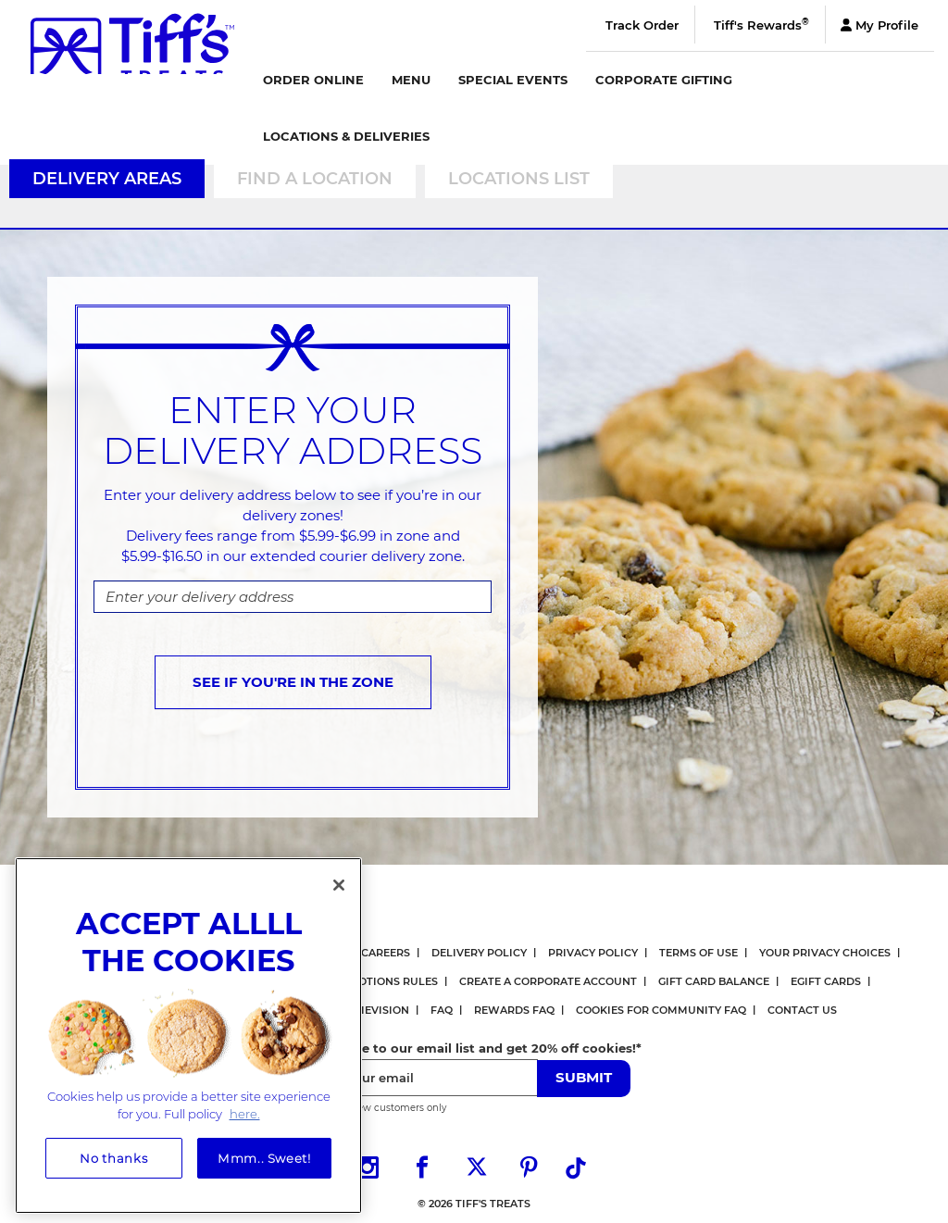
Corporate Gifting (663, 79)
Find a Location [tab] (315, 178)
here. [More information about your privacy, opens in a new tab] (245, 1109)
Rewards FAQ (514, 1010)
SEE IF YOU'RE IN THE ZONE (293, 682)
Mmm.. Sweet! (264, 1153)
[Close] (338, 880)
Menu (411, 79)
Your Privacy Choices (825, 952)
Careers (385, 952)
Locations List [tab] (519, 178)
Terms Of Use (698, 952)
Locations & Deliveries (346, 136)
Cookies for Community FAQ (661, 1010)
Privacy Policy (593, 952)
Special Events (513, 79)
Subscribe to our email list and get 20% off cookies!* (474, 1048)
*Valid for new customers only (376, 1108)
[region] (188, 1031)
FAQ (441, 1010)
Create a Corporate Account (548, 981)
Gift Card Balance (713, 981)
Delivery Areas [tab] (106, 178)
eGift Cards (826, 981)
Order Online (313, 79)
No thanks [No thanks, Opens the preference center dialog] (113, 1153)
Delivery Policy (479, 952)
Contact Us (802, 1010)
